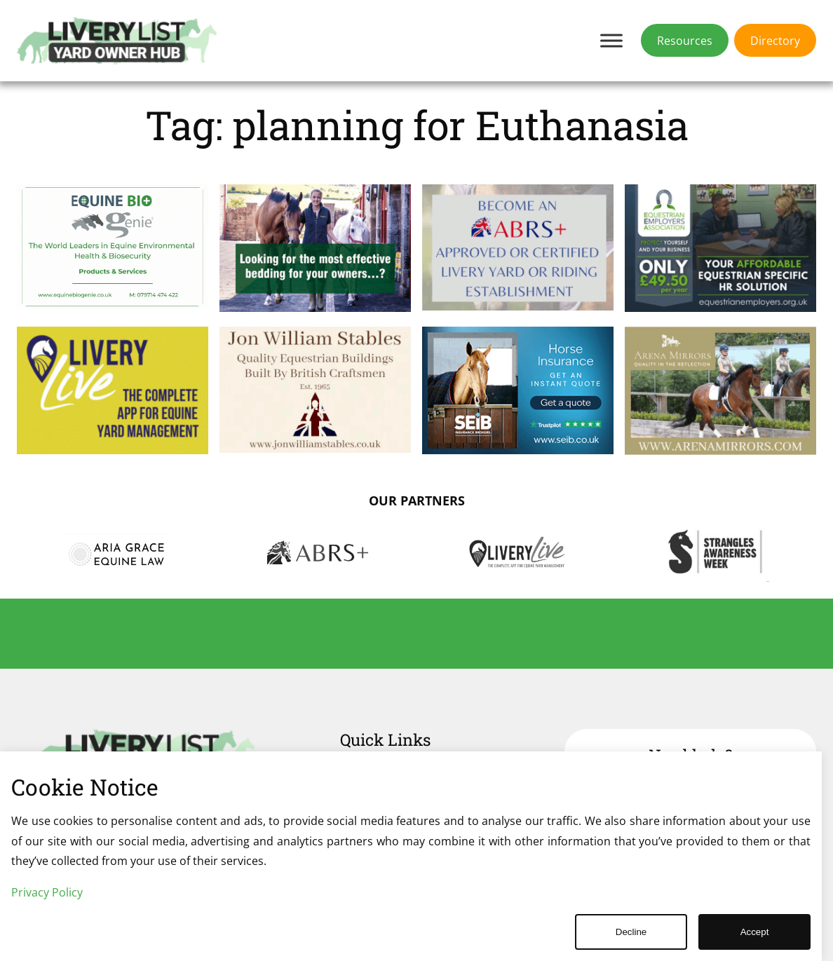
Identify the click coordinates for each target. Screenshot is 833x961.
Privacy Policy (47, 892)
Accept (754, 932)
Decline (631, 932)
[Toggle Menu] (611, 40)
